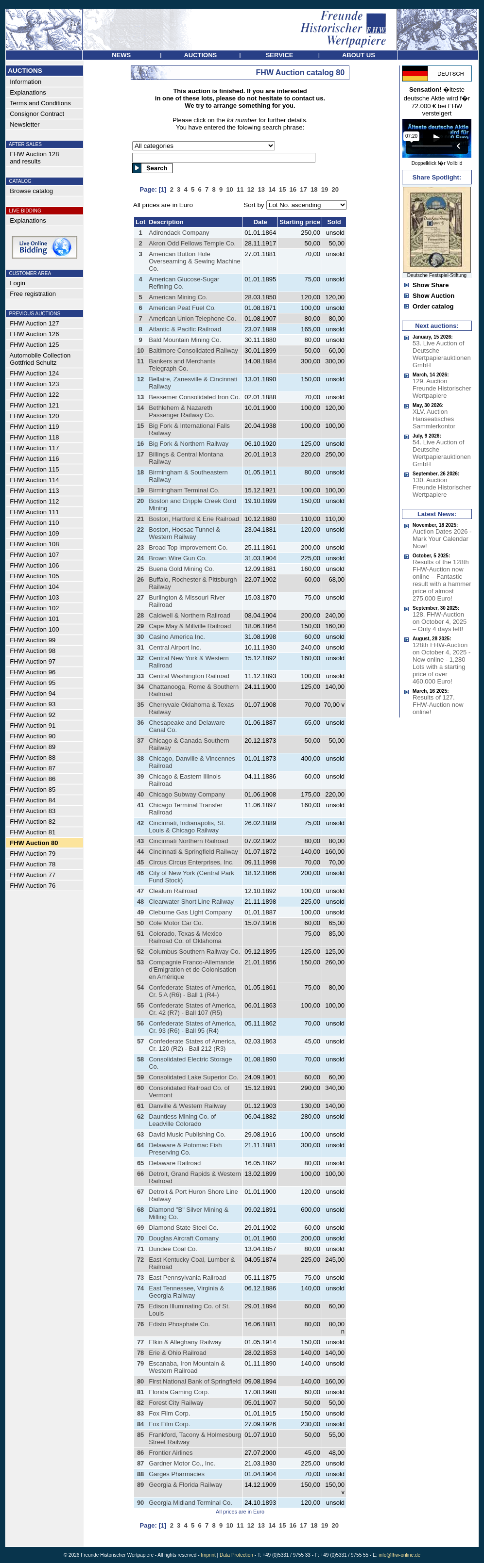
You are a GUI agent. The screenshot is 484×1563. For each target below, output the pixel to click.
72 (140, 1259)
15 (140, 425)
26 (140, 579)
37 (140, 740)
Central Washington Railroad (189, 676)
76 (140, 1324)
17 (140, 454)
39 (140, 776)
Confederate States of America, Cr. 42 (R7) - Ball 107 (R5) (193, 1009)
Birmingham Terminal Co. (184, 490)
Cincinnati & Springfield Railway (193, 851)
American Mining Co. (178, 297)
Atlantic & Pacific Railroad (185, 329)
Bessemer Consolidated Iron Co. (194, 397)
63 (140, 1134)
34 (140, 686)
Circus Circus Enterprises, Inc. (191, 862)
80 (140, 1381)
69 (140, 1227)
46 (140, 873)
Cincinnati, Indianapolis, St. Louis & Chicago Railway (187, 826)
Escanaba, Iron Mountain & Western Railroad (187, 1367)
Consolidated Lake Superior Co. (193, 1077)
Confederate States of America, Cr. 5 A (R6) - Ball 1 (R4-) (193, 991)
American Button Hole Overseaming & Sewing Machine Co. (195, 261)
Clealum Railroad (173, 891)
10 (140, 350)
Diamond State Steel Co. (183, 1227)
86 (140, 1452)
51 (140, 933)
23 (140, 547)
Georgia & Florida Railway (185, 1484)
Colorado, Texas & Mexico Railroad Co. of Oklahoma (185, 937)
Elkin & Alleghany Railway (185, 1342)
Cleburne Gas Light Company (190, 912)
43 (140, 841)
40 (140, 794)
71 (140, 1249)
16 (140, 443)
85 (140, 1434)
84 (140, 1424)
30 (140, 636)
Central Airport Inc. (175, 647)
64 (140, 1145)
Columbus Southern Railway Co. (194, 951)
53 (140, 962)
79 (140, 1363)
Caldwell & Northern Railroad (189, 615)
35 (140, 704)
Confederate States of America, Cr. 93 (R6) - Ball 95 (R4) (193, 1027)
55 (140, 1005)
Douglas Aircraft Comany (184, 1238)
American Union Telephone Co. (192, 318)
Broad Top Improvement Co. (188, 547)
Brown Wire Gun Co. (178, 558)
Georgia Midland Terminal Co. (190, 1502)
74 (140, 1288)
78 (140, 1352)
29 (140, 626)
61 (140, 1105)
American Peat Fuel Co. (182, 307)
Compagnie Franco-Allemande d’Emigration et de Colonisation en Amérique (192, 969)
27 (140, 597)
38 (140, 758)
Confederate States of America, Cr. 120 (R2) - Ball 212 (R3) (193, 1045)
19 (140, 490)
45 (140, 862)
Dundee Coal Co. (173, 1249)
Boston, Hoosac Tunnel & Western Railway (184, 533)
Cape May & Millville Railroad (190, 626)
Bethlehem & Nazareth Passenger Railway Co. (181, 411)
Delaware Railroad (175, 1163)
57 (140, 1041)
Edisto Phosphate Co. (179, 1324)
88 (140, 1474)
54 (140, 987)
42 (140, 823)
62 (140, 1116)
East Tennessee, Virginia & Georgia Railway (186, 1292)
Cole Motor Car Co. (176, 923)
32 (140, 658)
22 (140, 529)
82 (140, 1402)
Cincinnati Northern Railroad (188, 841)
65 (140, 1163)
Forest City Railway (176, 1402)
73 (140, 1277)
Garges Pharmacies (177, 1474)
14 (140, 407)
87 (140, 1463)
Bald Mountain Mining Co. (185, 339)
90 (140, 1502)
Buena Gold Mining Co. (181, 568)
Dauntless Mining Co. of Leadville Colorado (182, 1120)
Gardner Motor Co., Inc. (182, 1463)
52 (140, 951)
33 (140, 676)
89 (140, 1484)
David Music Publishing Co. (187, 1134)
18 (140, 472)
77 (140, 1342)
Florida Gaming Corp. (179, 1392)
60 (140, 1087)
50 (140, 923)
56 (140, 1023)
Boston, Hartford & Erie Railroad (194, 518)
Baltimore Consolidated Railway (193, 350)
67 (140, 1191)
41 (140, 805)
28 (140, 615)
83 (140, 1413)
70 (140, 1238)
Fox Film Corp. (169, 1413)
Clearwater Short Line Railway (191, 901)
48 (140, 901)
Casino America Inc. (177, 636)
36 (140, 722)
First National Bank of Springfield (195, 1381)
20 (140, 501)
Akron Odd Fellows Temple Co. (192, 243)
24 (140, 558)
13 (140, 397)
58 (140, 1059)
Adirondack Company (179, 232)
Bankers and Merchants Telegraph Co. (182, 365)
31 (140, 647)
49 (140, 912)
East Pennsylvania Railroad (187, 1277)
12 (140, 379)
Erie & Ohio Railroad (178, 1352)
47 (140, 891)
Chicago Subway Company (187, 794)
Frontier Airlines (170, 1452)
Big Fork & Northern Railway (188, 443)
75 (140, 1306)
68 (140, 1209)
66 (140, 1173)
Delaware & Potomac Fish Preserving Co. (185, 1148)
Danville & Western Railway (187, 1105)
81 (140, 1392)
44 (140, 851)
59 (140, 1077)
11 (140, 361)
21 (140, 518)
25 (140, 568)
